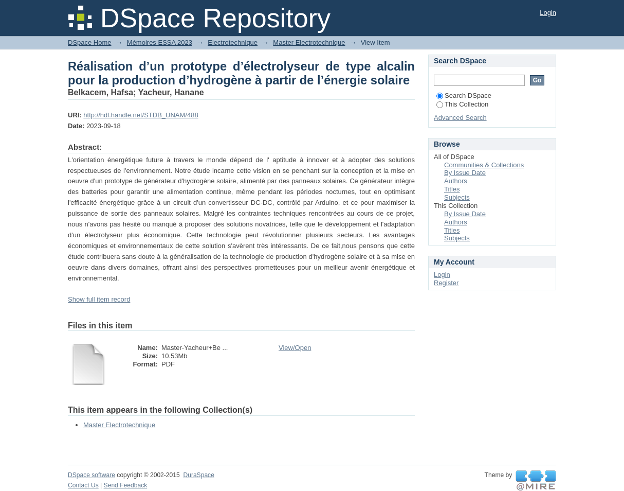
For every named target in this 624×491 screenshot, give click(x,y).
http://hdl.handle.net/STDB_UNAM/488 (140, 115)
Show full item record (99, 299)
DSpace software (91, 475)
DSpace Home (90, 42)
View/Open (295, 348)
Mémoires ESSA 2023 (159, 42)
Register (446, 283)
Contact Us (83, 485)
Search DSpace (463, 95)
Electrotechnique (233, 42)
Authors (455, 181)
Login (548, 12)
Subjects (457, 197)
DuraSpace (198, 475)
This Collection (462, 104)
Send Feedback (126, 485)
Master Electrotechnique (309, 42)
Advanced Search (460, 117)
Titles (452, 189)
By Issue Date (465, 173)
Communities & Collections (484, 165)
